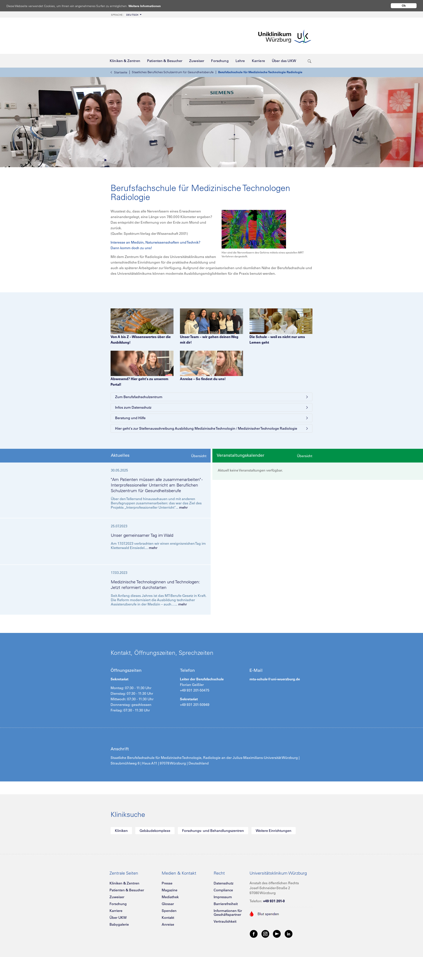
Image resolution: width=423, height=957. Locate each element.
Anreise (168, 924)
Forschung (118, 904)
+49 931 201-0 (274, 901)
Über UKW (118, 917)
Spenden (169, 910)
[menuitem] (126, 14)
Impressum (223, 897)
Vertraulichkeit (225, 921)
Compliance (223, 890)
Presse (167, 883)
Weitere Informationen (149, 6)
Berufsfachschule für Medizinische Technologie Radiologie (260, 72)
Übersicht (198, 456)
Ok (404, 6)
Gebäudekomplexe (155, 830)
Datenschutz (223, 883)
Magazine (169, 890)
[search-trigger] (309, 61)
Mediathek (170, 897)
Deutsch (124, 14)
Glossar (168, 904)
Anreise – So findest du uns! (203, 379)
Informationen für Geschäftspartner (228, 912)
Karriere (116, 910)
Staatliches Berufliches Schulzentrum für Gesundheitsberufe (173, 72)
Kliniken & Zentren (124, 883)
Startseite (119, 72)
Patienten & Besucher (127, 890)
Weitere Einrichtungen (273, 830)
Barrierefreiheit (226, 904)
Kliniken (121, 830)
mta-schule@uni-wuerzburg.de (275, 679)
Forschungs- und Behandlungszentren (213, 830)
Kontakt (168, 917)
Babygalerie (119, 924)
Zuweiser (117, 897)
